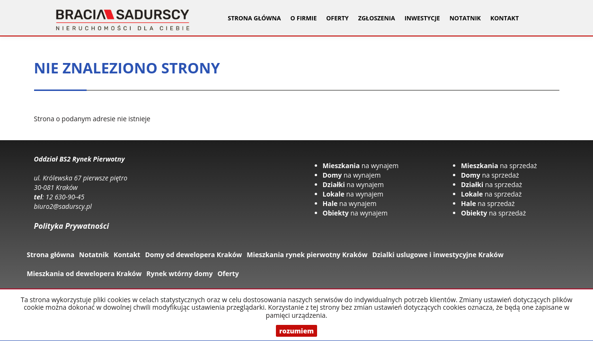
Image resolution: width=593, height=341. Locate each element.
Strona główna (254, 18)
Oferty (228, 273)
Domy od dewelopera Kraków (193, 254)
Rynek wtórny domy (179, 273)
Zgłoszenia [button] (376, 18)
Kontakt (504, 18)
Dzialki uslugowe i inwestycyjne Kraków (438, 254)
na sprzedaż (499, 165)
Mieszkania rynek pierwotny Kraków (307, 254)
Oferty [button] (337, 18)
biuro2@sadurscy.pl (63, 206)
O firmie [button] (303, 18)
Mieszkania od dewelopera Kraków (84, 273)
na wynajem (361, 165)
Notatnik (465, 18)
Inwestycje (422, 18)
